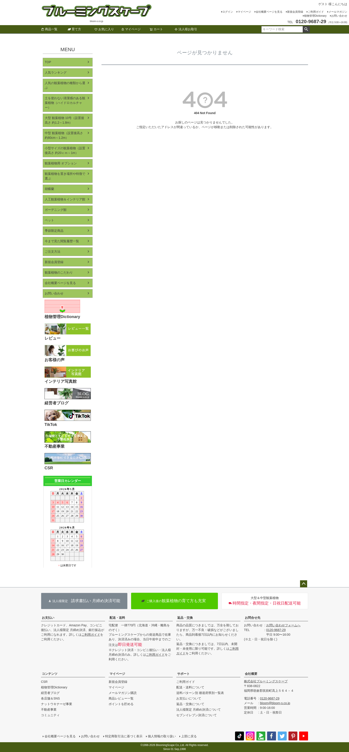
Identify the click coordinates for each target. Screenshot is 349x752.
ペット (49, 220)
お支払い (48, 617)
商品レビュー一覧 (121, 698)
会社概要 (251, 673)
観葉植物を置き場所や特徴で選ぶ (65, 176)
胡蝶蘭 (49, 189)
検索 (306, 29)
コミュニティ (50, 715)
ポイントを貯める (121, 704)
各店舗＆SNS (50, 698)
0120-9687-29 (276, 630)
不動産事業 (49, 709)
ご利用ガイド (316, 11)
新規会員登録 (295, 11)
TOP (48, 62)
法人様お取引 (185, 29)
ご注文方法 (52, 251)
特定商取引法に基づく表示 (123, 736)
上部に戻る (189, 736)
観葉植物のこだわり (59, 272)
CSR (44, 681)
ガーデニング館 (56, 210)
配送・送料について (190, 687)
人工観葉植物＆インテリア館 (65, 199)
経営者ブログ (50, 693)
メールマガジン (338, 11)
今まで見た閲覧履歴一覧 (62, 241)
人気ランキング (56, 72)
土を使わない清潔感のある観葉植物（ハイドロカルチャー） (65, 102)
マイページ (244, 11)
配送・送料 (117, 617)
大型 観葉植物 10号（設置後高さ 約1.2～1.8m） (64, 120)
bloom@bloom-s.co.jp (275, 703)
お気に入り (104, 29)
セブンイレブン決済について (196, 715)
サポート (183, 673)
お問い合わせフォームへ (283, 625)
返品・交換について (190, 704)
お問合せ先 (252, 617)
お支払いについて (188, 698)
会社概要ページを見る (269, 11)
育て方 (74, 29)
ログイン (227, 11)
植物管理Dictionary (315, 15)
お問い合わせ (339, 15)
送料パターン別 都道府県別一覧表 (200, 693)
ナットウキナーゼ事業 (56, 704)
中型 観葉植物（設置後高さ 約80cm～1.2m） (64, 135)
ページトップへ (303, 583)
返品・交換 (185, 617)
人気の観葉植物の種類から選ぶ (65, 85)
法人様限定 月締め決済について (198, 709)
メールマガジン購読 (123, 693)
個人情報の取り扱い (162, 736)
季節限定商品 (54, 230)
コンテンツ (49, 673)
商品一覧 (49, 29)
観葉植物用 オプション (61, 163)
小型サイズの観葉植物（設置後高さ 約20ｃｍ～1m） (65, 150)
